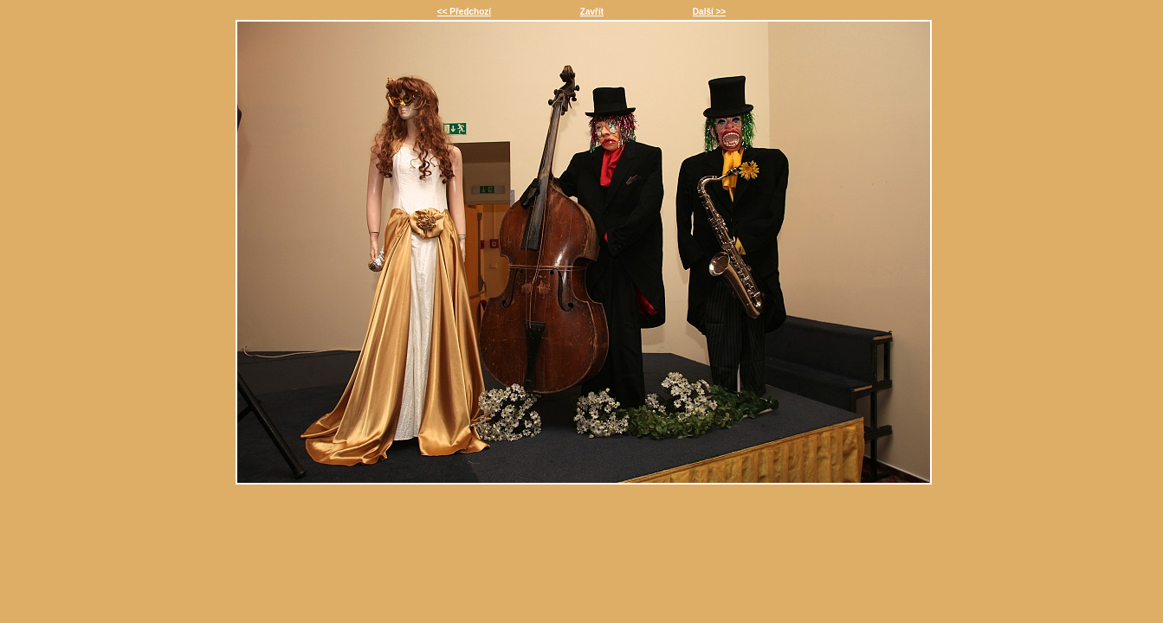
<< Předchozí (464, 11)
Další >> (709, 11)
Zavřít (592, 11)
